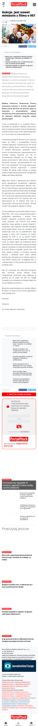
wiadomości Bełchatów (21, 682)
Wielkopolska (23, 698)
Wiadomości (6, 73)
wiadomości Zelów (21, 686)
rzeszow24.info (24, 702)
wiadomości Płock (7, 692)
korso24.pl (5, 702)
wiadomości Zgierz (8, 686)
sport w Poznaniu (21, 708)
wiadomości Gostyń (8, 694)
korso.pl (31, 698)
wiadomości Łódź (7, 682)
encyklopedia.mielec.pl (9, 704)
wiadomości (15, 698)
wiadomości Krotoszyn (23, 694)
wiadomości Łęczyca (8, 688)
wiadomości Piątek (8, 708)
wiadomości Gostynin (22, 684)
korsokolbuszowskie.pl (9, 700)
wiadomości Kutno (8, 684)
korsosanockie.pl (23, 700)
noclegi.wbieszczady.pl (9, 706)
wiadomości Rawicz (8, 696)
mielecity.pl (14, 702)
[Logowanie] (31, 723)
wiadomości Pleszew (22, 696)
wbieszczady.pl (23, 704)
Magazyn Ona (6, 698)
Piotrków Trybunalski (25, 706)
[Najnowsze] (18, 723)
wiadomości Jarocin (21, 692)
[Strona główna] (6, 723)
